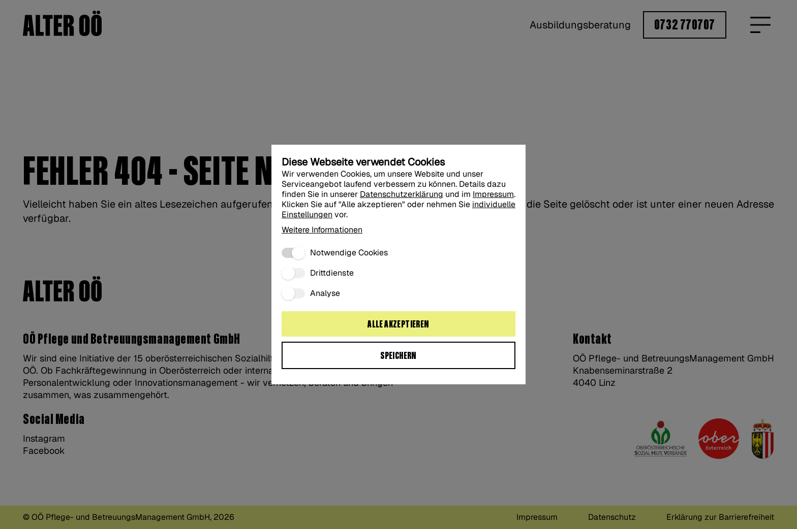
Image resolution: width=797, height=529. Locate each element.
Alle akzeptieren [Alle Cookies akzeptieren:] (398, 324)
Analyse (325, 293)
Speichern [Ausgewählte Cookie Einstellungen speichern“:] (398, 355)
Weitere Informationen (322, 229)
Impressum (493, 194)
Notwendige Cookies (349, 253)
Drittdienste (332, 273)
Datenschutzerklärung (401, 194)
